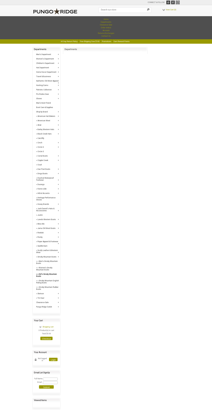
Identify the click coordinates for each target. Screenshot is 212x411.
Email (39, 382)
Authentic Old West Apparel (47, 81)
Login (53, 360)
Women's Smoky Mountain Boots (44, 269)
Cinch (40, 143)
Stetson (41, 294)
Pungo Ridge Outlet (44, 307)
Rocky (40, 237)
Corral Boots (43, 156)
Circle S (41, 151)
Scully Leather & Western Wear (47, 251)
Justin (40, 215)
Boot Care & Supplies (44, 107)
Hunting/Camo (42, 85)
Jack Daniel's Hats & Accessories (45, 210)
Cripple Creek (43, 160)
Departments (106, 22)
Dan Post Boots (44, 169)
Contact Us (106, 36)
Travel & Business (43, 76)
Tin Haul (41, 298)
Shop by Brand (42, 112)
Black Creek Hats (45, 134)
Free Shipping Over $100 (90, 41)
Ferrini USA (42, 189)
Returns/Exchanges (106, 33)
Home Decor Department (46, 72)
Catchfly (41, 138)
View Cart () (171, 10)
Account (106, 30)
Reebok (41, 233)
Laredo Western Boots (47, 219)
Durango (41, 184)
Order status (106, 28)
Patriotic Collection (44, 90)
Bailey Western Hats (46, 129)
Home (106, 19)
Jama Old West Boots (47, 228)
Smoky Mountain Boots (47, 257)
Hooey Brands (43, 204)
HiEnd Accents (44, 193)
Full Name (38, 379)
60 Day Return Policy (69, 41)
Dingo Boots (43, 174)
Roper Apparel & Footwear (48, 242)
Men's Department (43, 54)
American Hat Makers (46, 116)
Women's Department (45, 59)
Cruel (40, 165)
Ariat (39, 125)
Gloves (39, 99)
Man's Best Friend (43, 103)
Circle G (41, 147)
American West (44, 121)
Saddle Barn (42, 246)
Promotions (106, 41)
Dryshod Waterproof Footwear (45, 179)
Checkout (46, 339)
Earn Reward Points (122, 41)
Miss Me (41, 224)
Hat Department (42, 68)
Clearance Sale (106, 25)
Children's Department (45, 63)
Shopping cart (48, 327)
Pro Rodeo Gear (42, 94)
